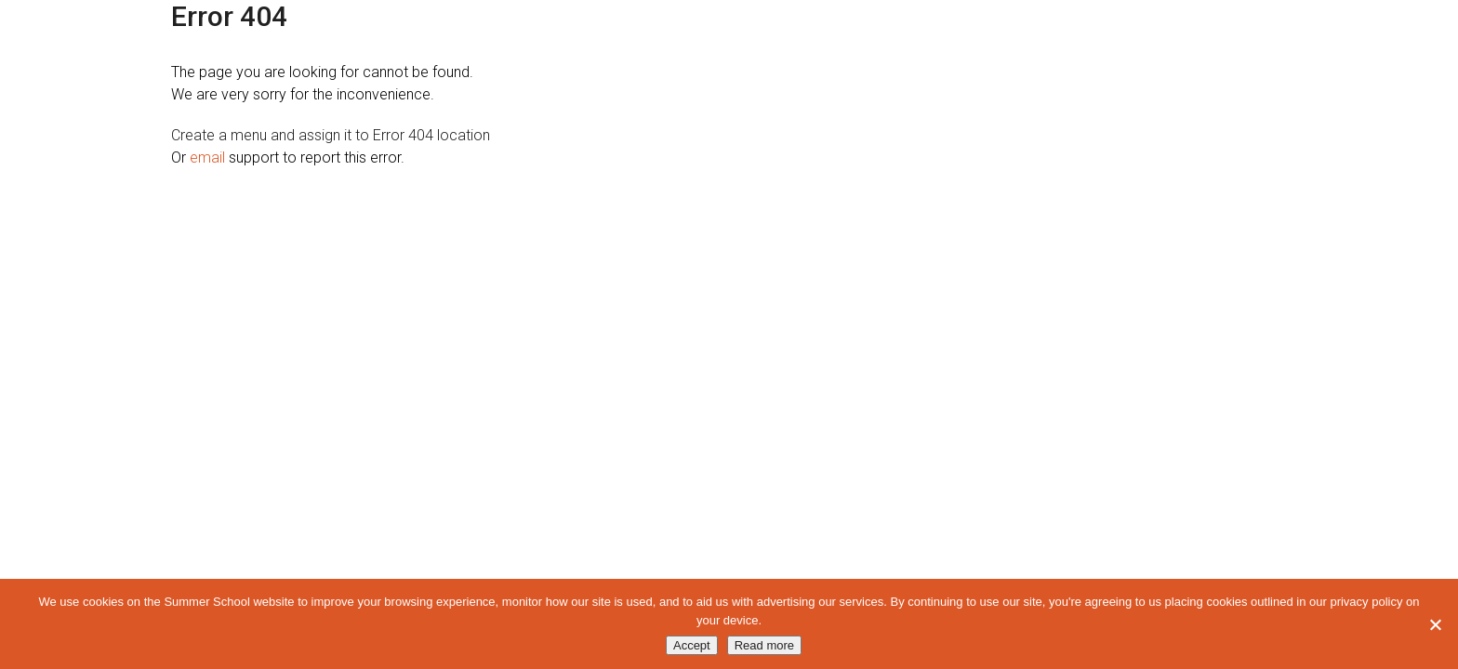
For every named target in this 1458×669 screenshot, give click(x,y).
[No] (1434, 624)
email (207, 157)
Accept (691, 645)
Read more (764, 645)
